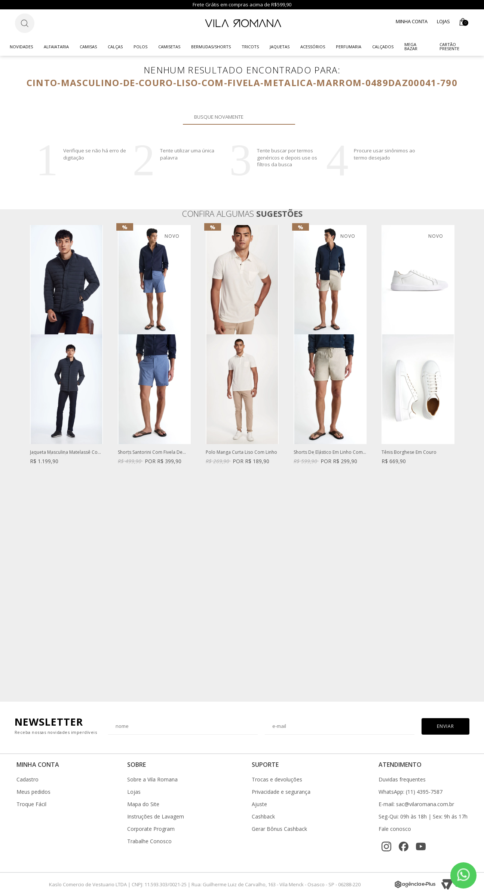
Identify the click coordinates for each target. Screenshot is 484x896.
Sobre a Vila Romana (152, 779)
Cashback (263, 816)
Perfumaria (348, 46)
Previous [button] (29, 459)
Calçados (382, 46)
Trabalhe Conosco (149, 841)
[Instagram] (386, 846)
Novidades (21, 46)
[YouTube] (421, 846)
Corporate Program (151, 829)
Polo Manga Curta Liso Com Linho (241, 452)
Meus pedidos (33, 792)
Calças (115, 46)
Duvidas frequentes (402, 779)
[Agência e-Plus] (415, 884)
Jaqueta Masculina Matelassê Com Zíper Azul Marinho (66, 452)
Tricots (250, 46)
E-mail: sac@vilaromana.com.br (416, 804)
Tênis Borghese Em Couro (409, 452)
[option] (66, 352)
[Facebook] (403, 846)
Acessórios (312, 46)
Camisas (88, 46)
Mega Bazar (410, 46)
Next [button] (454, 459)
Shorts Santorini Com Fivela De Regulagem (150, 452)
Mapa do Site (143, 804)
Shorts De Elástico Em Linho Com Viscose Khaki (328, 452)
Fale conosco (395, 829)
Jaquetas (280, 46)
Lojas (443, 21)
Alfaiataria (56, 46)
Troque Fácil (31, 804)
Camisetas (169, 46)
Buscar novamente (285, 117)
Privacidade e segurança (281, 792)
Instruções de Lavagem (155, 816)
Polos (140, 46)
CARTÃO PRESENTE (449, 46)
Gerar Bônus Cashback (279, 829)
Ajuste (259, 804)
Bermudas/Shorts (211, 46)
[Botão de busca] (24, 23)
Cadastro (27, 779)
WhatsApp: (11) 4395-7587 (410, 792)
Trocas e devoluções (277, 779)
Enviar (445, 726)
